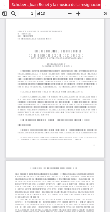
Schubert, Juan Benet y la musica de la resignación (56, 4)
